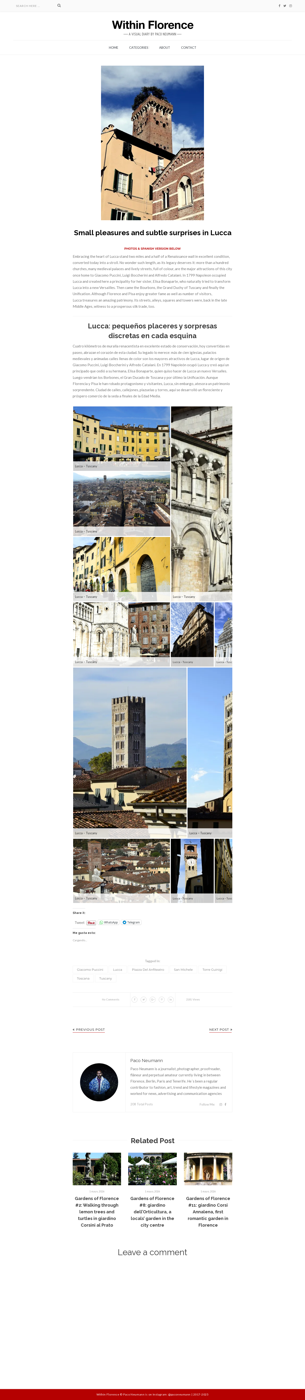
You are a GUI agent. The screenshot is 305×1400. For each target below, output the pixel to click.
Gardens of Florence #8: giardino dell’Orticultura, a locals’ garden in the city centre (152, 1212)
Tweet (80, 921)
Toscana (83, 978)
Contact (188, 47)
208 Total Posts (141, 1104)
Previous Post (89, 1029)
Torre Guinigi (212, 969)
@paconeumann (179, 1394)
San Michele (183, 969)
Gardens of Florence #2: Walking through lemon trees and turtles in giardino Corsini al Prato (97, 1212)
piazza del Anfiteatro (148, 969)
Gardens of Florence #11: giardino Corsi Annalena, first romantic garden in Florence (208, 1212)
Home (113, 47)
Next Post (220, 1029)
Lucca (117, 969)
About (164, 47)
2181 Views (193, 999)
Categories (138, 47)
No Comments (110, 999)
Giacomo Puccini (90, 969)
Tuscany (105, 978)
